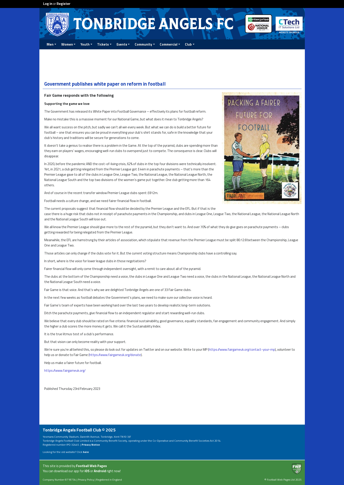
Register (63, 3)
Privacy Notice (91, 445)
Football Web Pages (91, 465)
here (86, 452)
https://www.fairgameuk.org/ (65, 370)
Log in (47, 3)
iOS (87, 470)
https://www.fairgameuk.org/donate (115, 354)
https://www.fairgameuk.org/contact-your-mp (242, 349)
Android (100, 470)
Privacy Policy (86, 479)
